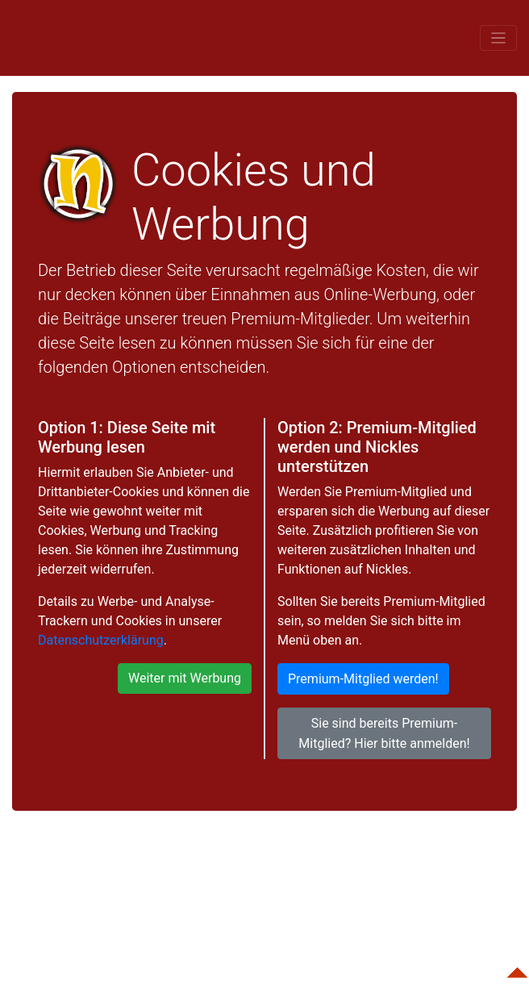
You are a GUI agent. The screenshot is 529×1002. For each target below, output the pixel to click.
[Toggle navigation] (498, 37)
